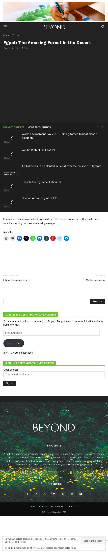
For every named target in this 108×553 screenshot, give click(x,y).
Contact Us (73, 506)
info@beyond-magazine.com (60, 471)
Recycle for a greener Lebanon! (41, 182)
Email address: (11, 369)
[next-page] (103, 127)
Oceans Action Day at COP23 (40, 198)
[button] (5, 26)
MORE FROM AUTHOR (39, 127)
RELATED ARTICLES (13, 127)
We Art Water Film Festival (38, 150)
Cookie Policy (69, 547)
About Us (43, 506)
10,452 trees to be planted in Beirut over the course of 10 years (61, 166)
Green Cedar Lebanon (9, 173)
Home (6, 35)
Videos (15, 35)
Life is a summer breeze (16, 280)
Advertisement (58, 506)
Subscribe (14, 343)
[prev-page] (98, 127)
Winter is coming (95, 280)
